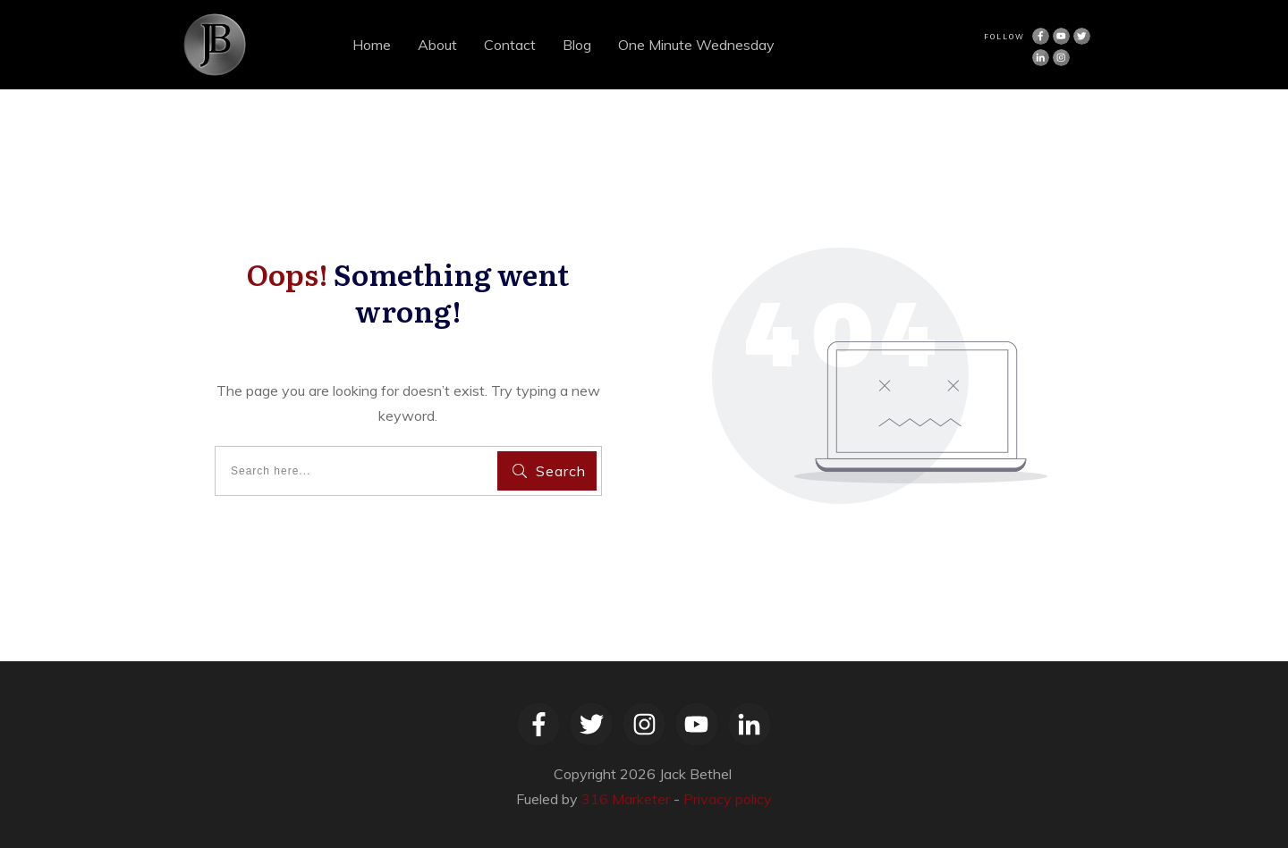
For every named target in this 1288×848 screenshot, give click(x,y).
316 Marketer (625, 799)
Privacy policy (727, 799)
